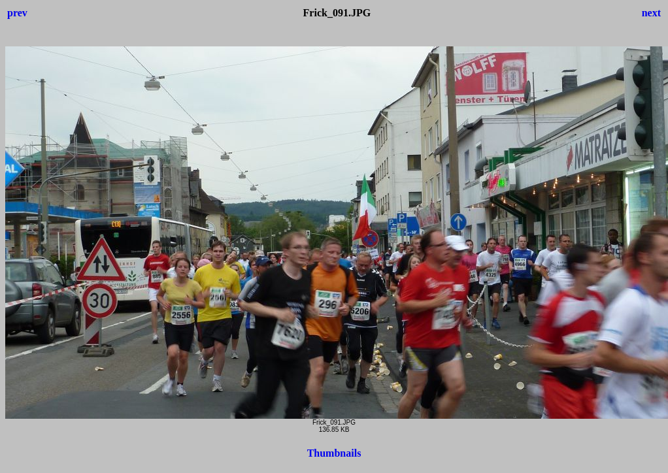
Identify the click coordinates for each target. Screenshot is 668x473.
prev (17, 12)
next (651, 12)
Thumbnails (334, 453)
